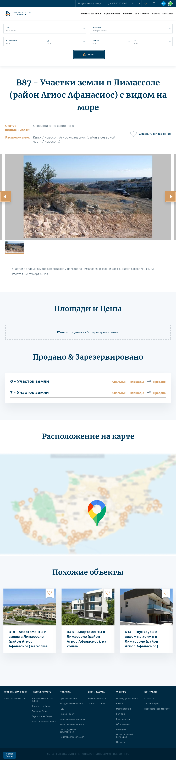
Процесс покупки (68, 698)
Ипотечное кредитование (72, 719)
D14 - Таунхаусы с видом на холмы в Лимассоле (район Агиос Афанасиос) (141, 639)
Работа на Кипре (96, 704)
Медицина (121, 729)
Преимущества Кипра (127, 698)
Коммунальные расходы (72, 724)
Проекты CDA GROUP (91, 14)
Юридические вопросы (71, 704)
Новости (120, 742)
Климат (120, 704)
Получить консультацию (90, 3)
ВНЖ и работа (142, 14)
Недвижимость (112, 14)
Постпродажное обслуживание (68, 730)
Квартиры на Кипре (41, 706)
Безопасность (123, 719)
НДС (62, 709)
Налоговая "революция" (72, 737)
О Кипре (156, 14)
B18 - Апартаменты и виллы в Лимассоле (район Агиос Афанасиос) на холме (28, 639)
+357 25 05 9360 (117, 3)
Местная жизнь (123, 709)
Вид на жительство (97, 698)
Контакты (167, 14)
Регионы (120, 714)
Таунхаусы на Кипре (42, 716)
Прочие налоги (67, 714)
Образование (123, 724)
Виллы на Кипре (40, 711)
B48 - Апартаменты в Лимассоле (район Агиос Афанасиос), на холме (86, 639)
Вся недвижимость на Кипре (42, 699)
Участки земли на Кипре (44, 721)
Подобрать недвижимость (157, 709)
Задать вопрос (151, 704)
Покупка (127, 14)
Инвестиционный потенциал (124, 735)
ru (133, 3)
